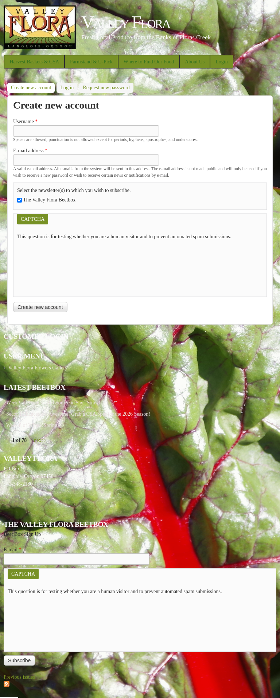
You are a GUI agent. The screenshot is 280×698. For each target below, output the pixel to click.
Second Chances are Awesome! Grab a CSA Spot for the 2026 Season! (78, 414)
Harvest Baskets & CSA (34, 61)
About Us (195, 61)
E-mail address (30, 150)
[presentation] (47, 266)
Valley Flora (125, 22)
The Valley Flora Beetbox (49, 200)
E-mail (13, 549)
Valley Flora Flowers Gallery (37, 367)
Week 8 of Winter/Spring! (32, 425)
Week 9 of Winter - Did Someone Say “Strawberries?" (61, 402)
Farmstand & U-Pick (91, 61)
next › (40, 440)
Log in (67, 87)
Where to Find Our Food (149, 61)
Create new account (33, 86)
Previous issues (19, 677)
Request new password (106, 87)
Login (221, 61)
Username (25, 121)
